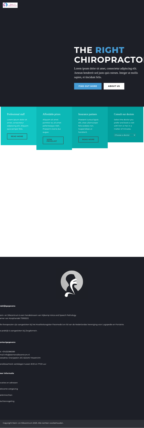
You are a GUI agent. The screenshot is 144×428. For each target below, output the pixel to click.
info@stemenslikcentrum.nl (17, 355)
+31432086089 (8, 351)
